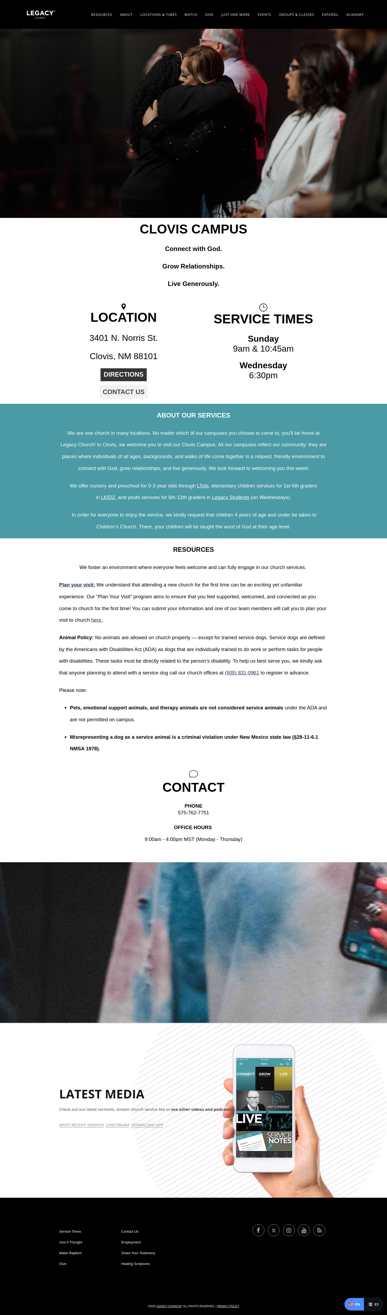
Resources (101, 14)
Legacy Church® (169, 1306)
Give (209, 14)
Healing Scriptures (135, 1264)
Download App (147, 1124)
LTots (203, 486)
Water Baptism (70, 1253)
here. (97, 620)
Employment (131, 1242)
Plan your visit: (77, 585)
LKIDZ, (109, 497)
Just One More (235, 14)
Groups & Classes (296, 14)
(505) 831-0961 (242, 673)
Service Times (70, 1231)
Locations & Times (158, 14)
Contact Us (124, 391)
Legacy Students (230, 497)
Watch (191, 14)
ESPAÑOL (330, 14)
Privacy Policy (228, 1306)
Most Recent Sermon (81, 1124)
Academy (355, 14)
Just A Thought (70, 1242)
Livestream (117, 1124)
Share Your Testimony (138, 1253)
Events (264, 14)
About (126, 14)
